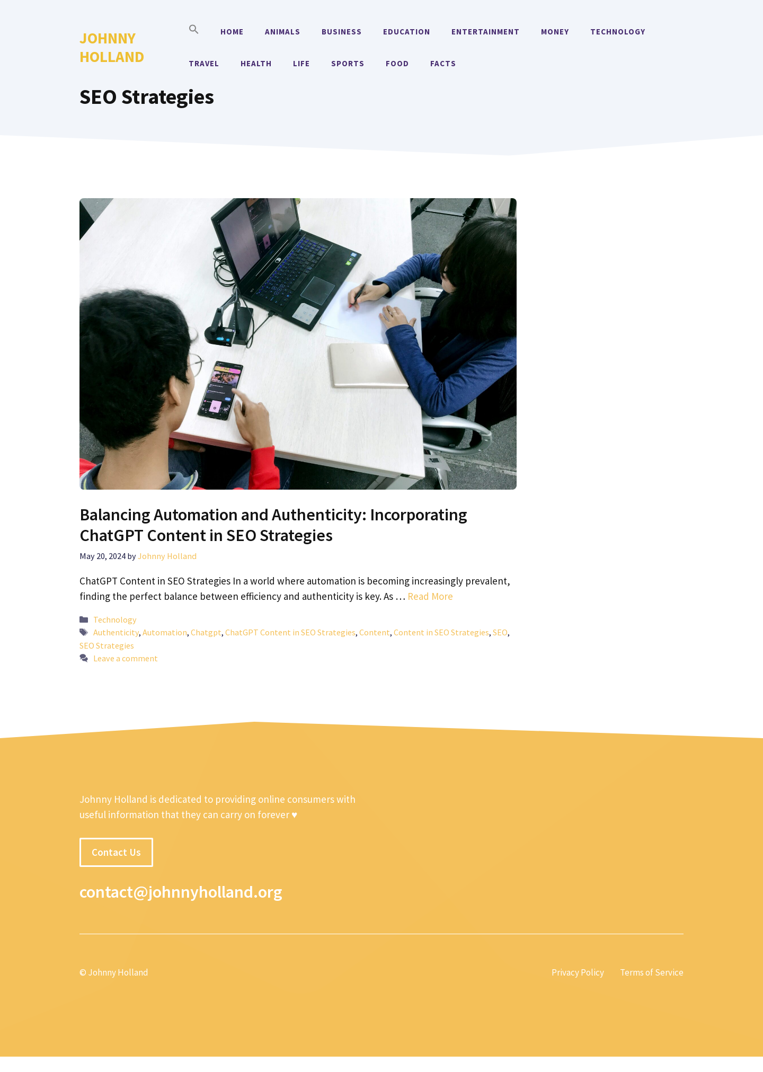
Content (374, 632)
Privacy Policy (578, 972)
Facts (443, 63)
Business (342, 31)
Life (301, 63)
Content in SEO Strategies (441, 632)
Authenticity (116, 632)
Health (256, 63)
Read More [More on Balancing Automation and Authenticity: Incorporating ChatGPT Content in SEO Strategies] (430, 596)
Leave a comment (125, 658)
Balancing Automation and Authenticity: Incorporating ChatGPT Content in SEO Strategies (273, 524)
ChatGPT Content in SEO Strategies (290, 632)
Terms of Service (652, 972)
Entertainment (485, 31)
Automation (165, 632)
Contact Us (116, 852)
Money (555, 31)
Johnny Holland (111, 47)
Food (397, 63)
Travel (204, 63)
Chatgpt (206, 632)
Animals (282, 31)
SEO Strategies (106, 645)
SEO (500, 632)
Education (406, 31)
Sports (348, 63)
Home (232, 31)
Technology (617, 31)
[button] (194, 32)
